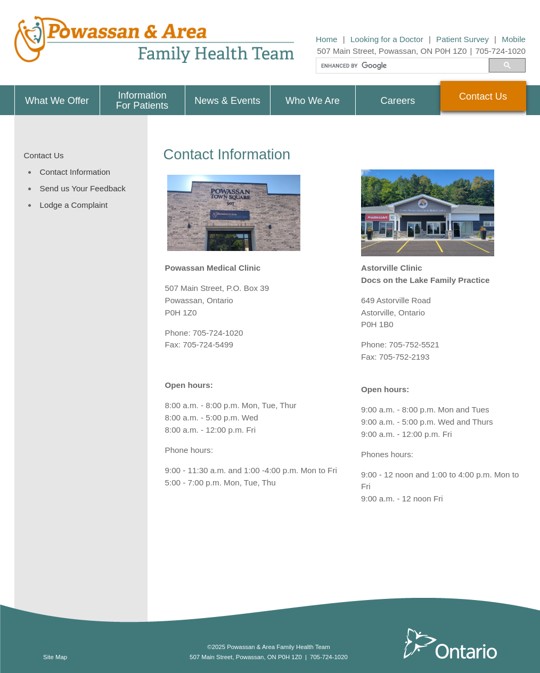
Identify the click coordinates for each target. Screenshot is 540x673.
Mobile (514, 39)
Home (327, 39)
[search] (401, 66)
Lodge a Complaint (74, 204)
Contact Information (75, 171)
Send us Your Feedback (83, 188)
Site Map (55, 657)
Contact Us (44, 155)
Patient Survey (462, 39)
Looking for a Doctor (386, 39)
